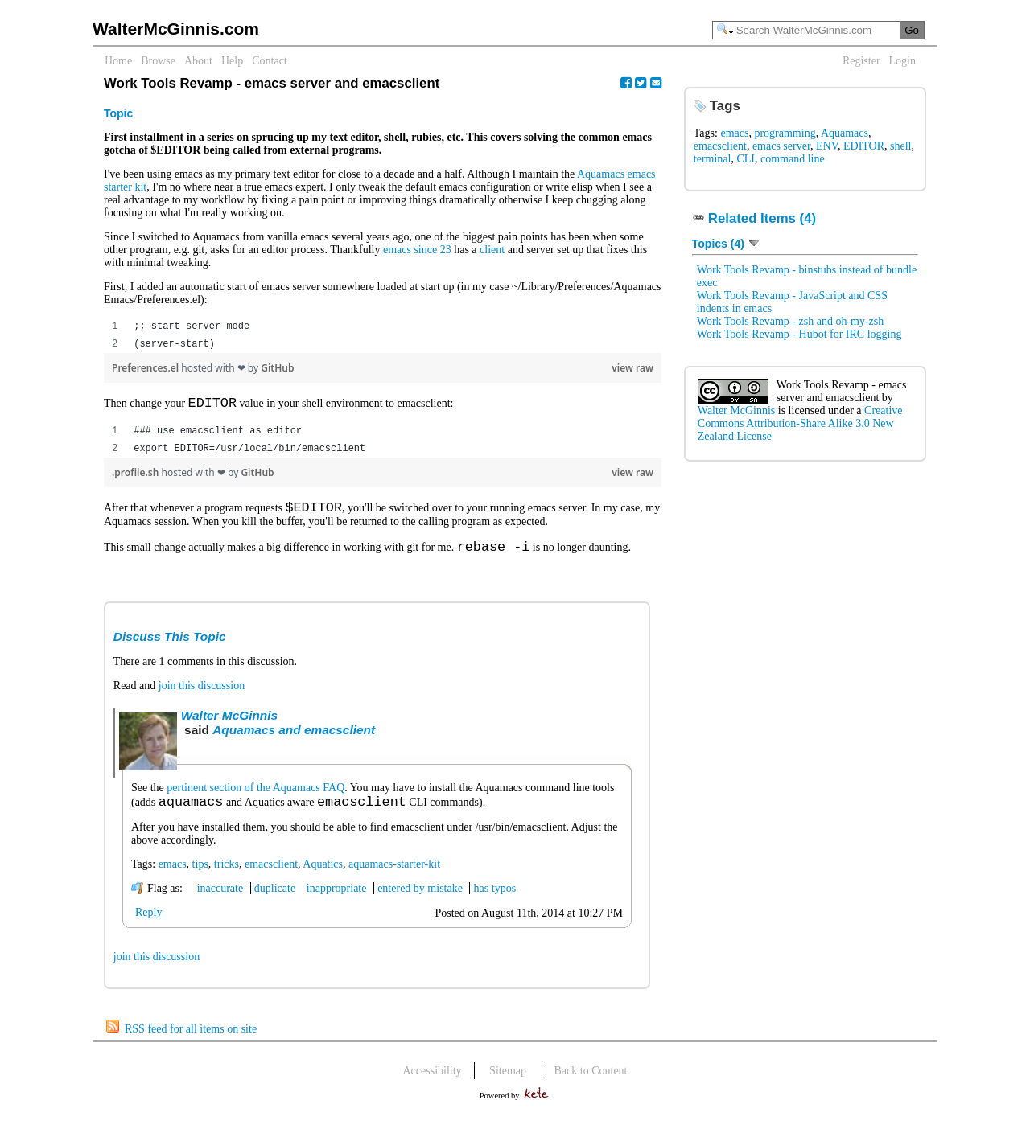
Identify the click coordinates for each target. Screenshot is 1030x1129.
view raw (632, 368)
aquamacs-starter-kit (394, 877)
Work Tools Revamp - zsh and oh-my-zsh (790, 321)
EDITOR (863, 146)
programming (784, 133)
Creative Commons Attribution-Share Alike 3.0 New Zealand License (800, 423)
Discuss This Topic (169, 646)
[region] (382, 335)
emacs (173, 877)
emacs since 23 (417, 250)
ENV (827, 146)
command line (792, 159)
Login (902, 61)
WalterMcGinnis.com (176, 28)
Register (861, 61)
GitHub (277, 368)
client (492, 250)
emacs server (781, 146)
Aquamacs (844, 133)
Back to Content (591, 1084)
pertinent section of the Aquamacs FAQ (255, 797)
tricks (226, 877)
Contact (269, 61)
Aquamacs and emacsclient (293, 739)
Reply (148, 925)
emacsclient (271, 877)
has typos (495, 901)
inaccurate (220, 901)
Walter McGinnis (229, 725)
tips (200, 877)
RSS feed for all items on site (191, 1042)
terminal (712, 159)
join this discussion (202, 695)
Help (232, 61)
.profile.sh (136, 475)
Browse (158, 61)
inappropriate (337, 901)
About (198, 61)
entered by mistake (420, 901)
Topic (118, 113)
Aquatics (323, 877)
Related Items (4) (762, 218)
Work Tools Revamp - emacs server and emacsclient (842, 391)
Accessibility (432, 1084)
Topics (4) (726, 243)
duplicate (274, 901)
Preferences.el (146, 368)
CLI (745, 159)
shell (900, 146)
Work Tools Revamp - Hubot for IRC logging (799, 334)
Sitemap (507, 1084)
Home (118, 61)
